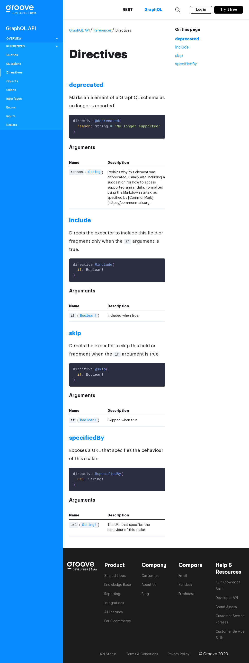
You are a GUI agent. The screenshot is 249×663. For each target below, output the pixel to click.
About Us (149, 585)
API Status (108, 654)
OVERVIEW (13, 38)
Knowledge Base (117, 585)
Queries (12, 55)
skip (179, 56)
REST (127, 10)
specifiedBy (186, 64)
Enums (11, 107)
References (103, 30)
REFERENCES (15, 46)
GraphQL (152, 10)
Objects (12, 81)
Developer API (227, 598)
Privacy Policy (178, 654)
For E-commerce (117, 621)
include (182, 47)
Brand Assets (226, 607)
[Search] (176, 9)
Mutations (13, 63)
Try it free (228, 9)
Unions (11, 90)
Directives (14, 72)
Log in (201, 9)
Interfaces (14, 98)
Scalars (11, 125)
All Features (113, 612)
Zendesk (185, 585)
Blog (145, 594)
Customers (150, 576)
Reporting (112, 594)
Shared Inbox (115, 576)
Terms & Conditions (142, 654)
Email (182, 576)
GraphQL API (79, 30)
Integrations (114, 603)
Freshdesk (186, 594)
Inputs (11, 116)
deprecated (187, 39)
